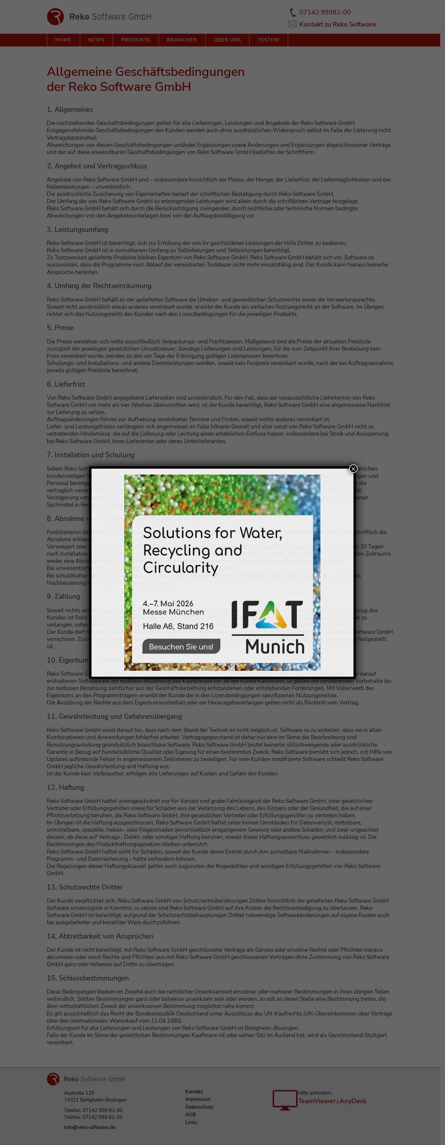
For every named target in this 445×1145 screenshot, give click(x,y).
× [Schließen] (353, 468)
